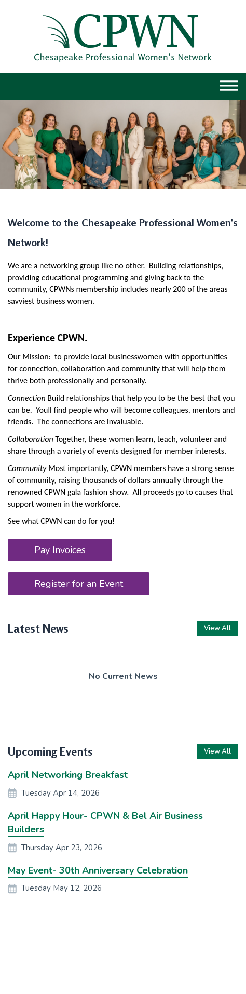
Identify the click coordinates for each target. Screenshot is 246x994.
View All (217, 628)
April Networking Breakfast (68, 775)
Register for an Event (78, 583)
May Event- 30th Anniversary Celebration (98, 870)
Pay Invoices (60, 550)
